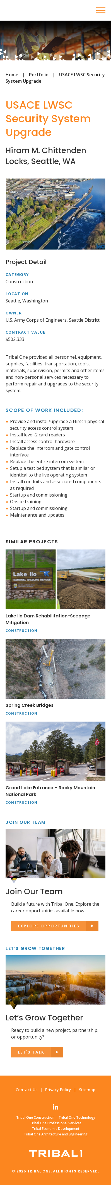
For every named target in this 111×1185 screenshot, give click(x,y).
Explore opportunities (48, 926)
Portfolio (39, 75)
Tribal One (27, 10)
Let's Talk (31, 1052)
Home (12, 75)
